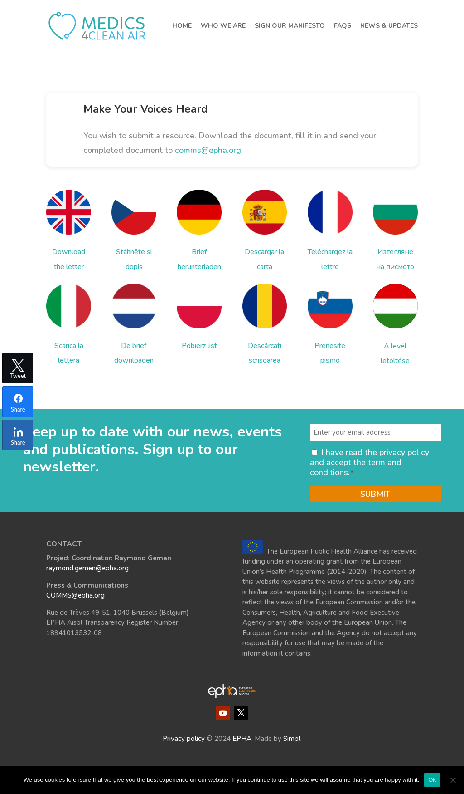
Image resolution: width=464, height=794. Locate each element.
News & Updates (389, 26)
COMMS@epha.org (75, 595)
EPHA (241, 738)
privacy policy (404, 452)
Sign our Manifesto (290, 26)
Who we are (223, 26)
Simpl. (292, 738)
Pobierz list (199, 346)
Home (182, 26)
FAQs (342, 26)
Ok (432, 779)
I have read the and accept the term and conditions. (369, 462)
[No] (452, 779)
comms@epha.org (208, 150)
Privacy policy (184, 738)
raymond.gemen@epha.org (87, 568)
